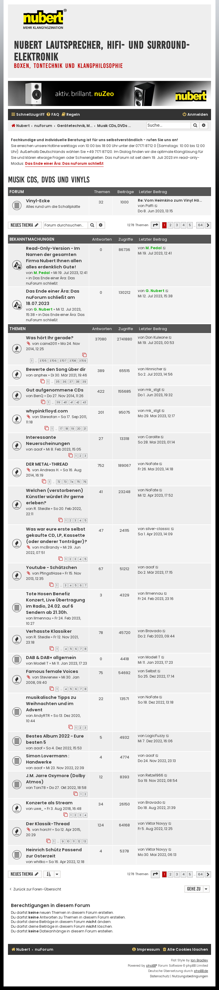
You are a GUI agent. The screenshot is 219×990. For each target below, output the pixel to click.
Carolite (153, 436)
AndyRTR (42, 715)
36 (64, 382)
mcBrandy (49, 547)
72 (58, 482)
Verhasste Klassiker (49, 631)
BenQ (38, 395)
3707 (63, 361)
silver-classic (158, 528)
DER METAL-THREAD (47, 464)
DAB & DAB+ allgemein (51, 657)
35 (57, 382)
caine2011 (48, 343)
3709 (82, 361)
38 (77, 382)
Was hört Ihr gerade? (49, 338)
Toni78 (40, 787)
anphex (40, 375)
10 (68, 841)
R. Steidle (42, 508)
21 (85, 428)
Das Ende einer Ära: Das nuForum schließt (64, 163)
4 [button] (183, 225)
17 (61, 428)
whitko (39, 861)
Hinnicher (154, 368)
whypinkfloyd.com (47, 411)
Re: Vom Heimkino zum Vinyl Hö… (170, 200)
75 (78, 482)
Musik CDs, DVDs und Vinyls (48, 179)
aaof (38, 449)
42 (77, 402)
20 (79, 428)
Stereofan (48, 416)
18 (67, 428)
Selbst (151, 670)
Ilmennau (42, 618)
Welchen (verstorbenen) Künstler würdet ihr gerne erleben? (55, 496)
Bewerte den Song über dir (56, 369)
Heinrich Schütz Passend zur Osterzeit (54, 853)
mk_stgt (153, 389)
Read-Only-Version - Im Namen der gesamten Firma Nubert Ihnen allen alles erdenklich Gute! (54, 257)
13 (85, 841)
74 (71, 482)
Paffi (149, 205)
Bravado (153, 630)
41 (71, 402)
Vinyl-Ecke (38, 201)
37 (71, 382)
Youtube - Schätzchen (51, 567)
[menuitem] (52, 115)
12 (79, 841)
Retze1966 (154, 775)
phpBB (151, 965)
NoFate (152, 463)
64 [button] (200, 225)
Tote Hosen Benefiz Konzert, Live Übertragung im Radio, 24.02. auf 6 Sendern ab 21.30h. (55, 603)
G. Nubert (43, 309)
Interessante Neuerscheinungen (48, 440)
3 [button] (177, 225)
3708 (72, 361)
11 (74, 841)
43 (84, 402)
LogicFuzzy (155, 735)
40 (65, 402)
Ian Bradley (199, 960)
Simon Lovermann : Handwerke (47, 759)
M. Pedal (42, 272)
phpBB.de (201, 971)
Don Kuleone (157, 337)
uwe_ (38, 808)
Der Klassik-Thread (48, 824)
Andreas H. (49, 469)
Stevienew (49, 677)
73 (65, 482)
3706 (53, 361)
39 (84, 382)
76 (84, 482)
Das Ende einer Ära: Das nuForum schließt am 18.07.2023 (52, 297)
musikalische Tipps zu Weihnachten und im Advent (51, 703)
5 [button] (190, 225)
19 (72, 428)
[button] (155, 225)
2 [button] (170, 225)
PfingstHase (50, 573)
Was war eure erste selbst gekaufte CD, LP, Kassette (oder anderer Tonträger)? (56, 535)
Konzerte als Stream (49, 803)
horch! (45, 829)
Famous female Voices (52, 671)
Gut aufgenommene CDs (55, 390)
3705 (43, 361)
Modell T (41, 663)
